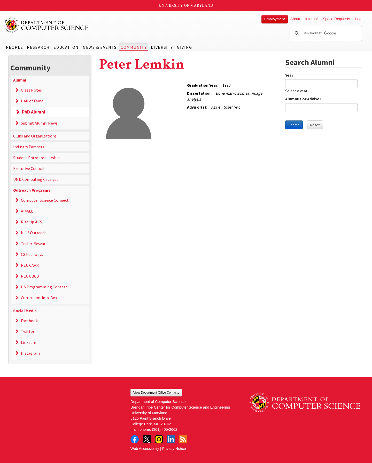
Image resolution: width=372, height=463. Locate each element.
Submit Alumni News (39, 123)
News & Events (100, 47)
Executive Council (28, 168)
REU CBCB (30, 276)
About (295, 19)
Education (66, 47)
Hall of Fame (32, 100)
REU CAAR (30, 265)
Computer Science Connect (45, 200)
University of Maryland (186, 5)
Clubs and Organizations (35, 136)
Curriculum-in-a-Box (39, 297)
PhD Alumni (33, 112)
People (14, 47)
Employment (274, 19)
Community (134, 47)
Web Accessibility (144, 448)
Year (289, 75)
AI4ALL (27, 211)
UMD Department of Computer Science (46, 25)
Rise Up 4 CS (31, 221)
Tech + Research (35, 243)
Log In (360, 19)
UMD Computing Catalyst (35, 179)
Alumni (19, 80)
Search (294, 125)
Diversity (162, 47)
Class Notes (31, 90)
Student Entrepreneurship (36, 157)
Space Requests (336, 19)
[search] (325, 33)
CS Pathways (32, 254)
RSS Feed (183, 439)
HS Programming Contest (44, 286)
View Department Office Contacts (156, 392)
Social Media (25, 310)
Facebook (29, 320)
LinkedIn (28, 342)
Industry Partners (28, 146)
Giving (184, 47)
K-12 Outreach (34, 232)
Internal (311, 19)
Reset (315, 125)
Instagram (30, 353)
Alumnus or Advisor (303, 98)
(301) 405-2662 (164, 429)
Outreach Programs (31, 190)
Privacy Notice (174, 448)
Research (38, 47)
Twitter (27, 331)
